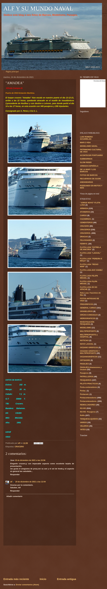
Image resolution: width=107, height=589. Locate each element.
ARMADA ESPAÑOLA (89, 166)
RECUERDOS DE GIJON (90, 179)
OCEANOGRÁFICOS (88, 357)
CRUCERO (19, 447)
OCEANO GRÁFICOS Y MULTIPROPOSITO (90, 352)
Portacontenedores (88, 398)
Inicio (43, 579)
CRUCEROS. (85, 233)
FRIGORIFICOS (86, 304)
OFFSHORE (85, 360)
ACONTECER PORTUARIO (91, 155)
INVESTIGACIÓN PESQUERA (87, 323)
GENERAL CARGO (88, 308)
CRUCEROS (85, 230)
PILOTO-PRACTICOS (89, 384)
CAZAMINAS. (85, 219)
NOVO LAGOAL (86, 344)
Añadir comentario (14, 496)
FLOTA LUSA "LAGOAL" (90, 253)
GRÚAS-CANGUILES (89, 315)
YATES (83, 429)
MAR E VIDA (85, 142)
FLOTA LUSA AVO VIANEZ (91, 270)
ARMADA (84, 208)
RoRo (82, 415)
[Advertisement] (39, 561)
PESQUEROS (85, 380)
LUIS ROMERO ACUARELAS (86, 138)
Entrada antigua (66, 579)
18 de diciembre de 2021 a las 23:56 (30, 460)
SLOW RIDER (86, 162)
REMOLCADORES (88, 405)
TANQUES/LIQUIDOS (89, 419)
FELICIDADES (86, 240)
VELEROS (84, 426)
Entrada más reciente (16, 579)
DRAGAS (84, 237)
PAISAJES (84, 364)
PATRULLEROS (86, 377)
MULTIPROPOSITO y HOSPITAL (89, 336)
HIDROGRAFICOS (87, 318)
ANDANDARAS (86, 182)
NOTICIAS (84, 340)
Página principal (12, 71)
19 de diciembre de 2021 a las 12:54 (30, 482)
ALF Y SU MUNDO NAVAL (38, 8)
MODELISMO (85, 328)
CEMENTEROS (86, 222)
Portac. (83, 391)
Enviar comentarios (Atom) (27, 585)
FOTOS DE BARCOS (88, 175)
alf (11, 482)
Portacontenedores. (88, 401)
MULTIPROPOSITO (88, 331)
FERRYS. (84, 244)
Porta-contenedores (88, 387)
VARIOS (83, 422)
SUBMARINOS (86, 159)
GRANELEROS (86, 311)
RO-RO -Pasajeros (88, 412)
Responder (15, 474)
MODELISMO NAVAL (89, 146)
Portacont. (84, 394)
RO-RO (83, 408)
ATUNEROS (85, 212)
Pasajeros (84, 373)
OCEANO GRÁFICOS (89, 347)
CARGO (83, 215)
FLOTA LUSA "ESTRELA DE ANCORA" (90, 248)
